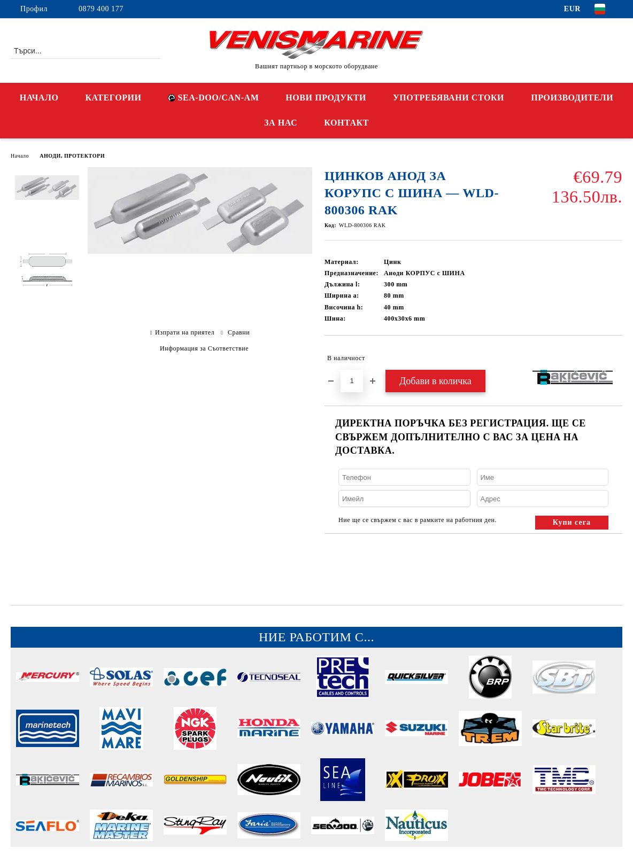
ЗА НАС (280, 122)
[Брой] (352, 381)
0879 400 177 (101, 9)
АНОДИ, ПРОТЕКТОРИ (72, 156)
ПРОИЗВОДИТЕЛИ (572, 97)
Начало (20, 156)
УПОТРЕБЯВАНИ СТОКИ (448, 97)
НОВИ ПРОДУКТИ (325, 97)
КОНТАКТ (346, 122)
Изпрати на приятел (184, 332)
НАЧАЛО (39, 97)
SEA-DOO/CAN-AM (213, 97)
